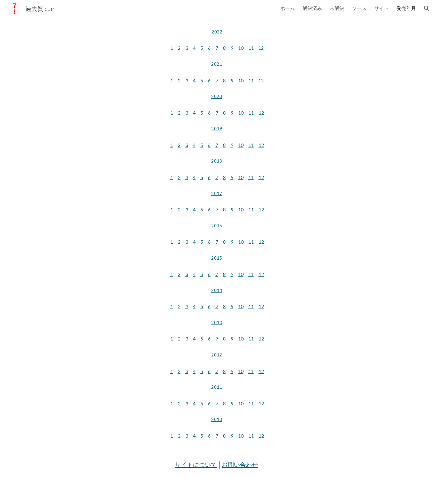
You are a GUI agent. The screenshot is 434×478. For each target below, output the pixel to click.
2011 (216, 387)
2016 (216, 225)
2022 (217, 31)
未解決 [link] (337, 8)
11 (251, 48)
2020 (216, 96)
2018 (216, 160)
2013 (216, 322)
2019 (216, 128)
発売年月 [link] (406, 8)
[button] (427, 8)
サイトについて (196, 464)
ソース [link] (359, 8)
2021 (216, 64)
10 (241, 48)
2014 (216, 290)
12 (261, 48)
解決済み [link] (312, 8)
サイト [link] (381, 8)
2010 (216, 419)
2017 (216, 193)
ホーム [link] (287, 8)
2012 (216, 354)
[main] (217, 32)
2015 (216, 258)
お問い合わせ (240, 464)
